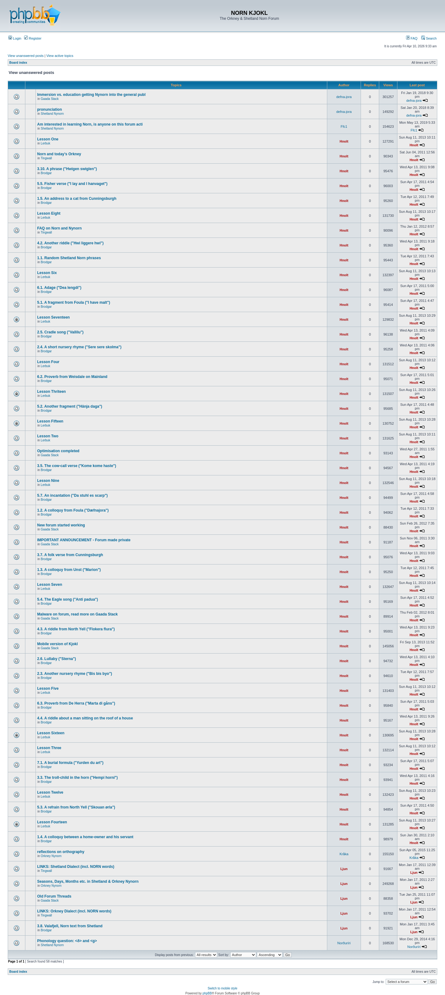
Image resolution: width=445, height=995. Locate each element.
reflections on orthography (60, 852)
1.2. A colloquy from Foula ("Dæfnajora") (72, 510)
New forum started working (61, 525)
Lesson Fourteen (52, 822)
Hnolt (344, 141)
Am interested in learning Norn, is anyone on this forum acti (89, 124)
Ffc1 (344, 126)
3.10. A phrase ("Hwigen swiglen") (67, 169)
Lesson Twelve (50, 792)
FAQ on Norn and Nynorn (59, 228)
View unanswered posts (26, 56)
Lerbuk (45, 143)
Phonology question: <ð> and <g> (67, 941)
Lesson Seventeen (53, 317)
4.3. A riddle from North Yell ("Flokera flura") (76, 629)
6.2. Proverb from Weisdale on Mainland (72, 377)
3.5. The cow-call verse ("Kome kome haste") (76, 466)
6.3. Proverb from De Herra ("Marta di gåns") (76, 703)
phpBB (207, 993)
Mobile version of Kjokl (57, 644)
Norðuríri (344, 943)
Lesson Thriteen (51, 391)
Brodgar (46, 173)
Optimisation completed (58, 451)
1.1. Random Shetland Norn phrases (69, 258)
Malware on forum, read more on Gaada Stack (77, 614)
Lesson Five (47, 688)
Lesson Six (47, 273)
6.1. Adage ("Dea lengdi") (59, 287)
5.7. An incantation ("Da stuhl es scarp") (72, 495)
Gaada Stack (50, 99)
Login (14, 38)
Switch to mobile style (222, 988)
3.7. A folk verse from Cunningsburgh (70, 555)
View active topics (59, 56)
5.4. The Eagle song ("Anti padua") (67, 599)
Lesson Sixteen (50, 733)
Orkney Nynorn (51, 856)
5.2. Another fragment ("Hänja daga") (69, 406)
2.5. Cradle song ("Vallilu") (60, 332)
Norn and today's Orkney (59, 154)
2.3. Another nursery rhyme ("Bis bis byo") (74, 673)
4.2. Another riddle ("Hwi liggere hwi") (70, 243)
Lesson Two (47, 436)
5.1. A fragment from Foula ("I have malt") (73, 302)
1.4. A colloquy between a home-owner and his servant (85, 837)
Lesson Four (48, 362)
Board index (18, 62)
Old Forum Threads (54, 896)
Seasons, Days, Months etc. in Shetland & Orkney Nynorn (87, 881)
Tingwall (46, 158)
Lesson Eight (48, 213)
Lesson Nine (48, 480)
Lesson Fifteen (50, 421)
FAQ (411, 38)
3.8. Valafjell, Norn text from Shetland (69, 926)
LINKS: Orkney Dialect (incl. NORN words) (74, 911)
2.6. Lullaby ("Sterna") (56, 659)
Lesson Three (49, 748)
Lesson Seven (49, 584)
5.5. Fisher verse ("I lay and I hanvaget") (72, 184)
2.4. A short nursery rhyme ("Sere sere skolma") (79, 347)
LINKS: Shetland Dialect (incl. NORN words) (75, 866)
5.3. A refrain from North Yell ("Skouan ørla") (76, 807)
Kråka (344, 854)
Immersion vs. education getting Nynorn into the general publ (91, 94)
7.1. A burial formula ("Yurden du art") (70, 763)
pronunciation (49, 109)
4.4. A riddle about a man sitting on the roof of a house (85, 718)
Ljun (343, 869)
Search (429, 38)
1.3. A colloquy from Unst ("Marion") (69, 570)
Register (32, 38)
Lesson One (47, 139)
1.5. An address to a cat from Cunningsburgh (76, 198)
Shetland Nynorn (52, 113)
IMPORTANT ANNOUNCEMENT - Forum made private (83, 540)
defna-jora (344, 97)
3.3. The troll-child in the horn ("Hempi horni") (77, 777)
